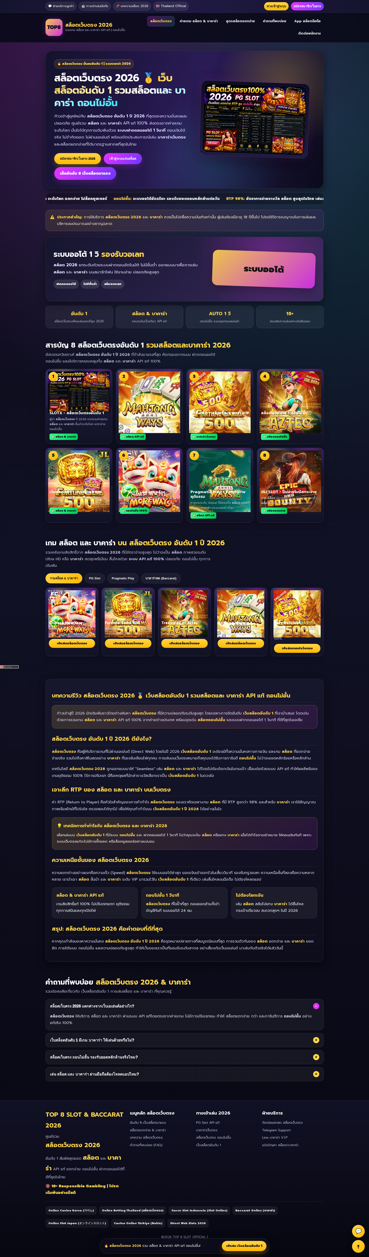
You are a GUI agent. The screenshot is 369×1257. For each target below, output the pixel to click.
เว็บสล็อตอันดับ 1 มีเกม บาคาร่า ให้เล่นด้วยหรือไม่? (184, 1040)
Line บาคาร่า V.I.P (275, 1137)
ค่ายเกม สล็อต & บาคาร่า (199, 21)
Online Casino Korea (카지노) (71, 1210)
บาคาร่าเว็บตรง (206, 1130)
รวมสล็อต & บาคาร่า (64, 578)
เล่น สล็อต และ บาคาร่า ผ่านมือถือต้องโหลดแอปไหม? (184, 1074)
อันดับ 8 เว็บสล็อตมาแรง (148, 1122)
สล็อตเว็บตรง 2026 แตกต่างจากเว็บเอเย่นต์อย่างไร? (184, 1006)
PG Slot (94, 578)
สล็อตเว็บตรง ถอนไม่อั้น (213, 1137)
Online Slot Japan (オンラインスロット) (77, 1223)
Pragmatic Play (123, 578)
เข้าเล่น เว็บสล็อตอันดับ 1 (244, 1246)
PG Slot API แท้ (208, 1122)
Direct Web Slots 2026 (188, 1223)
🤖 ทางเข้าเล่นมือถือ (94, 6)
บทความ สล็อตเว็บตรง (146, 1137)
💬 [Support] (358, 1231)
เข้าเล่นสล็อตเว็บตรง (72, 643)
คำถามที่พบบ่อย (274, 21)
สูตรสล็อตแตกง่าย (240, 21)
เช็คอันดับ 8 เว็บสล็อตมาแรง (85, 173)
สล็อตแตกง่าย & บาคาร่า (148, 1130)
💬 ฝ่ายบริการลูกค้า (61, 6)
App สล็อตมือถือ (307, 21)
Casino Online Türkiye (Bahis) (138, 1223)
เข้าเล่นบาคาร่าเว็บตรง (297, 648)
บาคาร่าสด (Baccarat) (160, 578)
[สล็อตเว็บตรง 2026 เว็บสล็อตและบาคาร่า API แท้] (85, 27)
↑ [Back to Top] (358, 1246)
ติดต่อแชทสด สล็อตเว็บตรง (282, 1122)
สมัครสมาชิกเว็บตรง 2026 (77, 158)
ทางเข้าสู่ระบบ (276, 6)
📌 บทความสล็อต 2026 (132, 6)
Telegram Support (276, 1130)
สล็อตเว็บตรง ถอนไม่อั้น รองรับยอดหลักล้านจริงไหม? (184, 1057)
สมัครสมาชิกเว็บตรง (307, 6)
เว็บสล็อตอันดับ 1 (208, 1145)
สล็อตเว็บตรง (161, 21)
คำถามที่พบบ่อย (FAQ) (146, 1145)
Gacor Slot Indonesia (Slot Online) (199, 1210)
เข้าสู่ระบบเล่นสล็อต (122, 158)
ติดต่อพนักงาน (309, 33)
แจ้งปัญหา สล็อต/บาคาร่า (280, 1145)
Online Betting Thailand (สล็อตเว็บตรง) (132, 1210)
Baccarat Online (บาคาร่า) (255, 1210)
